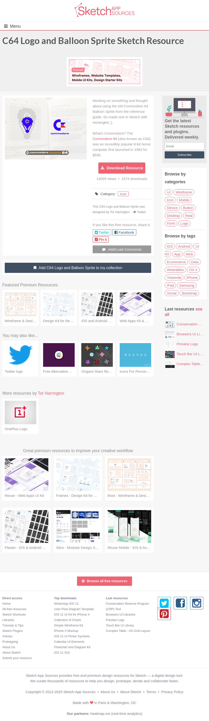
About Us (8, 647)
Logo (184, 223)
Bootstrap (189, 293)
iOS (170, 246)
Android (184, 246)
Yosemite (174, 277)
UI (168, 192)
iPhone (192, 277)
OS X (193, 270)
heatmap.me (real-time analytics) (116, 714)
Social (172, 293)
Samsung (186, 285)
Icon (170, 200)
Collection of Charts (67, 620)
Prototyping (10, 641)
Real (188, 216)
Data (195, 262)
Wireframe (184, 192)
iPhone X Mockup (66, 631)
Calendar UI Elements (69, 641)
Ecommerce (176, 262)
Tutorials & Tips (12, 625)
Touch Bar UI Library (193, 354)
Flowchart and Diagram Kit (72, 647)
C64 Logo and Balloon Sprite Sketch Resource (93, 40)
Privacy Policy (172, 692)
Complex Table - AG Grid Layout (128, 631)
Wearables (175, 270)
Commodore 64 (105, 139)
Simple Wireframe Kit (68, 625)
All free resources (14, 609)
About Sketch (11, 652)
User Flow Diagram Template (74, 609)
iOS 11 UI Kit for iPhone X (72, 614)
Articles (7, 636)
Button (188, 208)
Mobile (184, 200)
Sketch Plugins (12, 631)
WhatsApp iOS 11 (66, 603)
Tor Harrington (119, 212)
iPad (170, 285)
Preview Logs (187, 344)
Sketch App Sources (79, 692)
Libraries (8, 620)
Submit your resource (17, 658)
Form (171, 223)
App (177, 254)
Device (172, 208)
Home (6, 603)
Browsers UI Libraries (120, 614)
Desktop (173, 216)
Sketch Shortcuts (14, 614)
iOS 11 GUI (62, 652)
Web (189, 254)
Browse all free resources (104, 581)
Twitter (141, 212)
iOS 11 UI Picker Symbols (72, 636)
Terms (151, 692)
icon (123, 194)
